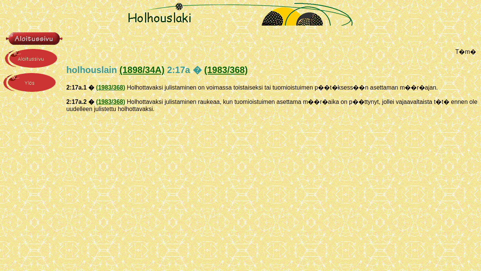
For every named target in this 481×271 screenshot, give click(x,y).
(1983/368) (226, 70)
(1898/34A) (142, 70)
